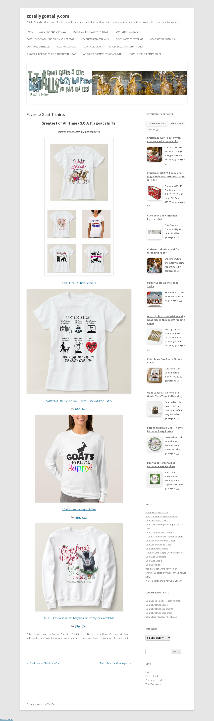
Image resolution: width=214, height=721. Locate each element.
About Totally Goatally (52, 31)
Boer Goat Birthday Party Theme (90, 31)
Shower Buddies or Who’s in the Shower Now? (51, 54)
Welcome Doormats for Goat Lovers (102, 54)
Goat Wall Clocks (67, 46)
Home (30, 31)
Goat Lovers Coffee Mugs (129, 39)
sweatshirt (124, 638)
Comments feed (153, 680)
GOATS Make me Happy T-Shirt (79, 509)
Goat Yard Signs (92, 46)
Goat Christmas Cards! (128, 31)
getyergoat (80, 408)
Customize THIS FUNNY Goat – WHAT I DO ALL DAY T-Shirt (79, 400)
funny (54, 638)
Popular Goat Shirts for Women (126, 46)
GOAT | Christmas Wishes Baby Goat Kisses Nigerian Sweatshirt (79, 618)
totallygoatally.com (48, 16)
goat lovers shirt (79, 638)
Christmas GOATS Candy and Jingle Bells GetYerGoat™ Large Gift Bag (166, 176)
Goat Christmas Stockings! (158, 612)
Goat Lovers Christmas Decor (145, 54)
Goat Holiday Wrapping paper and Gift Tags (50, 39)
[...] (166, 163)
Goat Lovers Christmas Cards (44, 663)
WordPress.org (153, 684)
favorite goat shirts (40, 638)
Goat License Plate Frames (95, 39)
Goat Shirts (77, 634)
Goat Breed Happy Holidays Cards (162, 600)
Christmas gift (116, 634)
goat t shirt (112, 638)
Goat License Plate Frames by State (165, 536)
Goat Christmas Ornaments (159, 608)
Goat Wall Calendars (38, 46)
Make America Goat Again (115, 663)
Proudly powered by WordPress (42, 704)
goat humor (64, 638)
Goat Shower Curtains (162, 39)
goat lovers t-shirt (97, 638)
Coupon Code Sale (61, 634)
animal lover (102, 634)
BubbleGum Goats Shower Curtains (165, 552)
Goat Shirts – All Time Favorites (79, 283)
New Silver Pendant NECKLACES (161, 616)
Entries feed (151, 676)
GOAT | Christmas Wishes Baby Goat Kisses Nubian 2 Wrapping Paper (166, 320)
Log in (148, 672)
